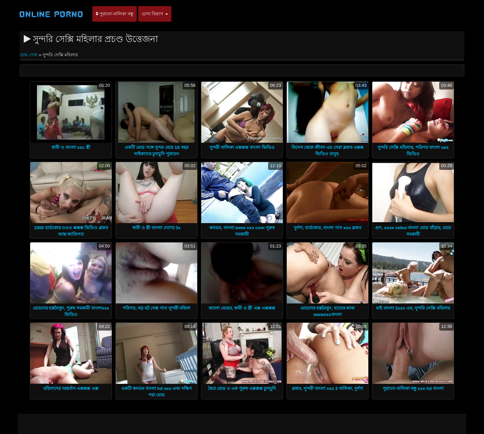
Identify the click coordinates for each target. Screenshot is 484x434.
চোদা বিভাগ (155, 13)
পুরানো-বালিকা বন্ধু (114, 13)
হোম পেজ (29, 54)
